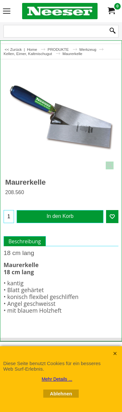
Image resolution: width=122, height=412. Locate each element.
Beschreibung (24, 241)
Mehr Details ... (57, 379)
